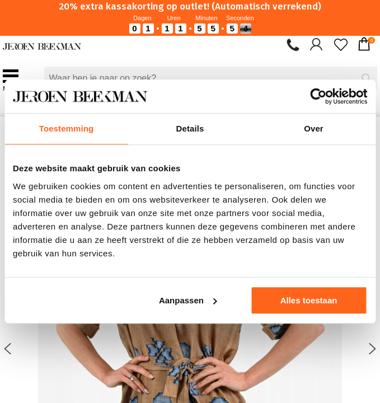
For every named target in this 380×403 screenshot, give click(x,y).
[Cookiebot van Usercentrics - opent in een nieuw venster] (318, 96)
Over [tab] (313, 128)
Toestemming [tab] (66, 128)
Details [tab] (190, 128)
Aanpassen (188, 300)
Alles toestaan (308, 300)
